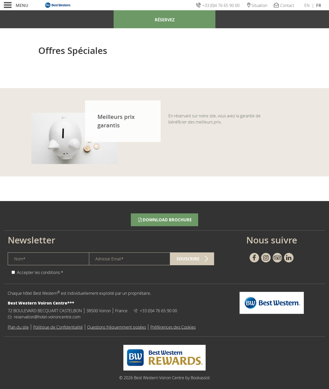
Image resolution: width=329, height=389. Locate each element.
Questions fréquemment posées (116, 327)
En (307, 5)
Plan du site (18, 327)
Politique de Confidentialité (58, 327)
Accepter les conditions (38, 272)
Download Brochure (164, 220)
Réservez (165, 20)
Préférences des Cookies (173, 327)
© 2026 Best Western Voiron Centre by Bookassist (164, 378)
